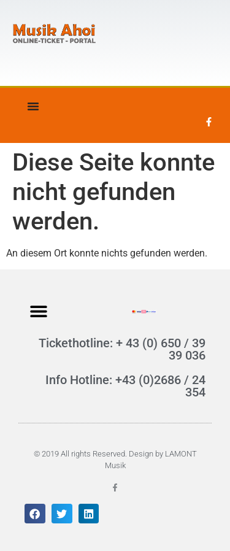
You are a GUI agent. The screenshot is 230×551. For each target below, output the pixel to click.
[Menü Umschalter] (33, 106)
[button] (38, 311)
